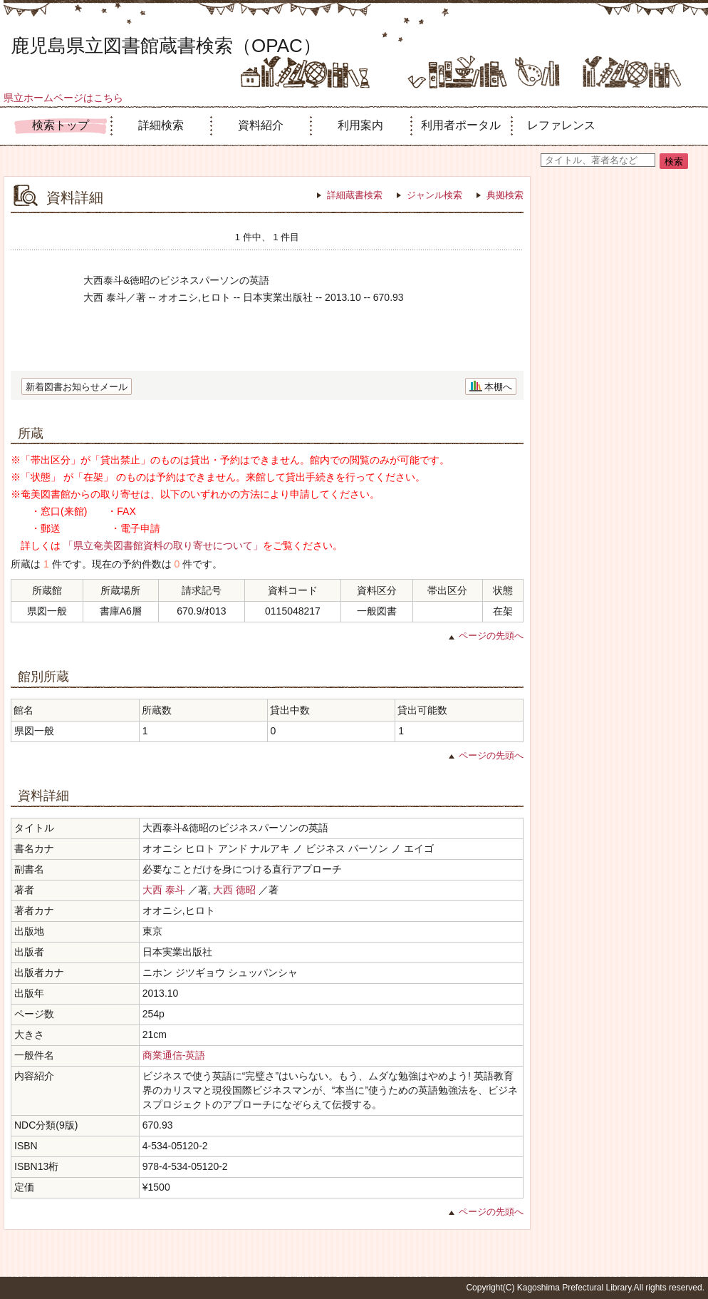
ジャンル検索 (434, 195)
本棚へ (498, 386)
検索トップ (60, 125)
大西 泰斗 (163, 889)
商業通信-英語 (174, 1055)
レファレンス (561, 125)
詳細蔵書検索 (354, 195)
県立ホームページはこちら (63, 97)
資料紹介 (260, 125)
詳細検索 (161, 125)
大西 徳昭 (234, 889)
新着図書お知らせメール (76, 386)
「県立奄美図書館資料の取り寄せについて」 (163, 545)
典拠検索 (505, 195)
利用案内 (360, 125)
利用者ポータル (461, 125)
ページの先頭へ (491, 635)
